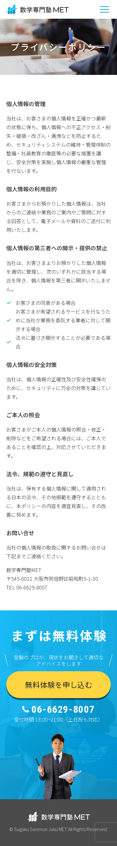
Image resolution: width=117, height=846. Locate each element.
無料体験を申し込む (58, 684)
